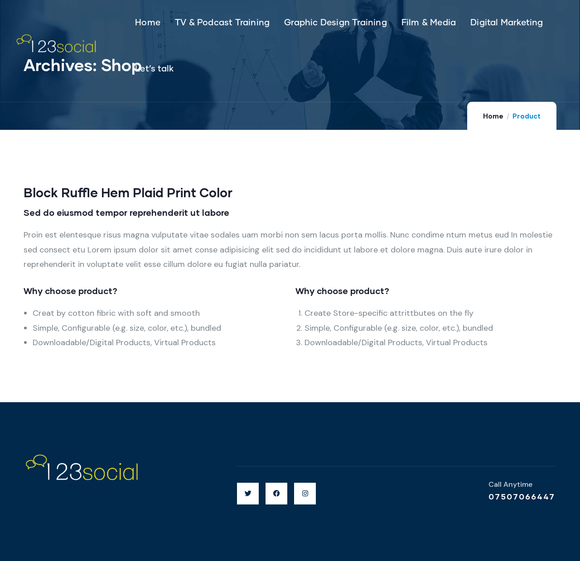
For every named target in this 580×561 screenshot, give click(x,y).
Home (493, 116)
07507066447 (521, 496)
